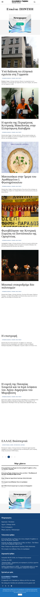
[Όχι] (38, 592)
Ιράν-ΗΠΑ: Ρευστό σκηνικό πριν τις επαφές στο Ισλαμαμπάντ (16, 486)
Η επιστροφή (9, 335)
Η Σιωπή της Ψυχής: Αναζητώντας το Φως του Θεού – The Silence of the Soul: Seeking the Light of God (19, 473)
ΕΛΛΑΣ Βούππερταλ (14, 441)
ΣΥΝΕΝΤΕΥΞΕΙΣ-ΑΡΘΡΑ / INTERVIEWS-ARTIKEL (13, 444)
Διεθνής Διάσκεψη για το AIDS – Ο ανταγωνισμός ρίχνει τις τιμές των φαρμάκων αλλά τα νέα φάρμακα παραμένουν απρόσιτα (19, 567)
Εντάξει (20, 594)
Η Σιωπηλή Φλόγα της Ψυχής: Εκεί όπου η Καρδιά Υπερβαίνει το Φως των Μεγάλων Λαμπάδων (18, 468)
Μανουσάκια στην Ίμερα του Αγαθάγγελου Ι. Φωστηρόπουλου (18, 179)
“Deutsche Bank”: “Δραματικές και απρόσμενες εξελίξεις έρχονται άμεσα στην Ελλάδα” (19, 563)
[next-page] (15, 457)
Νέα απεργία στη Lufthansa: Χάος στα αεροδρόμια (14, 482)
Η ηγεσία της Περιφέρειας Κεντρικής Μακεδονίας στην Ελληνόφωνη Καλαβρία (18, 125)
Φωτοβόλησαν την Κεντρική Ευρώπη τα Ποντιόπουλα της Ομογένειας (18, 233)
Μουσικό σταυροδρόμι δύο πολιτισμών (17, 286)
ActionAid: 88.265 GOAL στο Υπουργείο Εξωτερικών (16, 557)
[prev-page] (2, 457)
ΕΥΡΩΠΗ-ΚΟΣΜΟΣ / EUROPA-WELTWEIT (11, 78)
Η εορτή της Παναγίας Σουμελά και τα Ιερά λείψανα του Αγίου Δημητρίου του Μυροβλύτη (19, 388)
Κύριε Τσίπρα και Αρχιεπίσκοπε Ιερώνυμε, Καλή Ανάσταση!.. (16, 478)
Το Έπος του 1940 (6, 560)
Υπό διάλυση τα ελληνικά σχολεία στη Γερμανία (16, 73)
